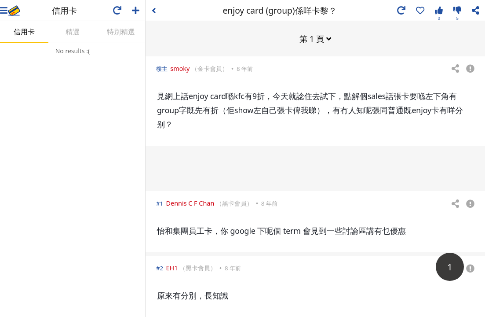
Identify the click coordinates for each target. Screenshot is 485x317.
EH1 (172, 267)
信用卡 (24, 32)
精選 (73, 32)
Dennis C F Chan (190, 203)
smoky (180, 68)
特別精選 (121, 32)
